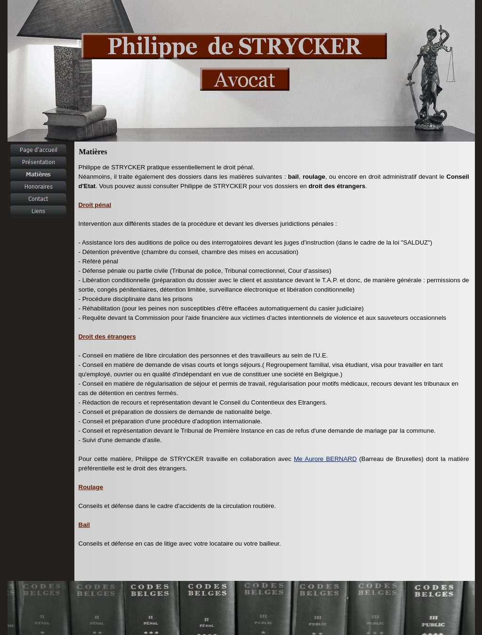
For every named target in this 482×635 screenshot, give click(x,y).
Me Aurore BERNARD (325, 458)
